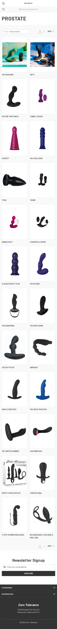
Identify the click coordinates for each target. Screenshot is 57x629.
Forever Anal (36, 493)
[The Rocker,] (42, 264)
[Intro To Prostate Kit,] (14, 473)
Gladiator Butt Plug (11, 284)
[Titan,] (14, 180)
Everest (5, 158)
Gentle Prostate (9, 409)
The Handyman (8, 326)
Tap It (32, 75)
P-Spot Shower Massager (13, 535)
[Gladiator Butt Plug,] (14, 264)
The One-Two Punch (10, 116)
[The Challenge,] (42, 138)
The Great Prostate (38, 409)
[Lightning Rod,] (42, 431)
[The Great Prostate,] (42, 389)
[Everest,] (14, 138)
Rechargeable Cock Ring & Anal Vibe (41, 536)
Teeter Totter (8, 367)
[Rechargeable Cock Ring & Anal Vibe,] (42, 515)
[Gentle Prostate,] (14, 389)
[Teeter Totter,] (14, 347)
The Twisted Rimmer (10, 451)
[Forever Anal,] (42, 473)
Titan (4, 200)
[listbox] (20, 32)
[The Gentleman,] (42, 306)
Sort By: (6, 32)
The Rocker (35, 284)
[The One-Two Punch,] (14, 96)
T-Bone (33, 200)
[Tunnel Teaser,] (42, 96)
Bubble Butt (7, 242)
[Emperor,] (42, 347)
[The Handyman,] (14, 306)
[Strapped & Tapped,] (42, 222)
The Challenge (36, 158)
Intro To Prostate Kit (11, 493)
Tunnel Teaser (36, 116)
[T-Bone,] (42, 180)
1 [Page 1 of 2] (39, 31)
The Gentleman (36, 326)
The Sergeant (8, 75)
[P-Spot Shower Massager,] (14, 515)
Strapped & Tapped (38, 242)
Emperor (34, 367)
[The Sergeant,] (14, 55)
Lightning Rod (36, 451)
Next (51, 31)
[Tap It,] (42, 55)
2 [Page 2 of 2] (44, 31)
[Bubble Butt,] (14, 222)
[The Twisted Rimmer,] (14, 431)
